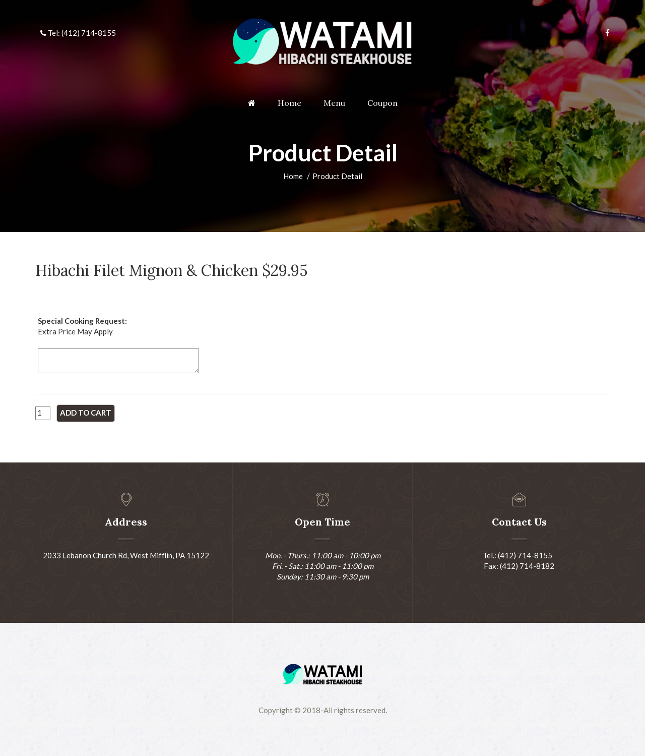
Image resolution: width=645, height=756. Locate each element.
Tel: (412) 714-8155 (78, 32)
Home (289, 103)
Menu (334, 103)
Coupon (382, 103)
